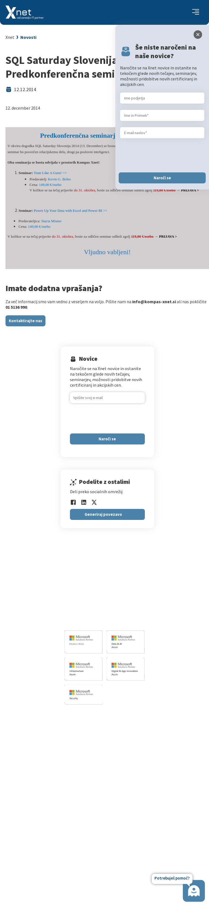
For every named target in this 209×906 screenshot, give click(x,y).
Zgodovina (92, 859)
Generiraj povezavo (103, 514)
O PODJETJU (93, 796)
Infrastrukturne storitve (68, 742)
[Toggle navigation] (195, 12)
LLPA (87, 846)
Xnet (10, 37)
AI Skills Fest (132, 783)
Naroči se (107, 438)
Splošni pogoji (133, 757)
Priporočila (130, 750)
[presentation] (112, 418)
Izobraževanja (135, 714)
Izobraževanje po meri (141, 736)
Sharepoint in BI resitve (67, 749)
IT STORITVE (56, 714)
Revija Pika (93, 853)
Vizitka (89, 804)
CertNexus (129, 776)
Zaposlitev (93, 811)
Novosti (28, 37)
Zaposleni (92, 818)
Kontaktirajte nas (25, 320)
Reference (92, 825)
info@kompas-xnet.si (94, 621)
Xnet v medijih (96, 839)
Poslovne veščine (136, 743)
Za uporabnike (133, 723)
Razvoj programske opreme (71, 723)
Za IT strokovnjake (137, 730)
